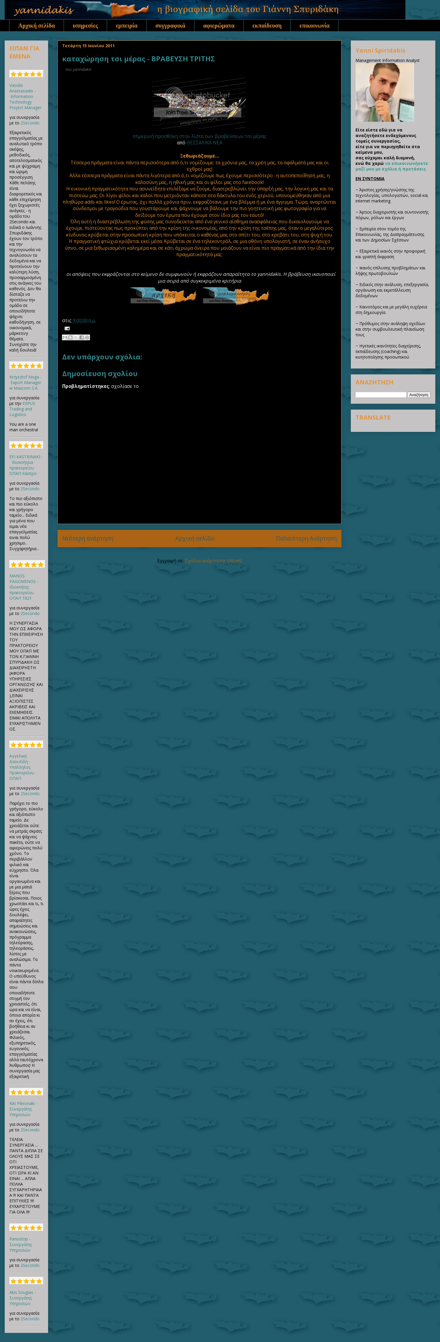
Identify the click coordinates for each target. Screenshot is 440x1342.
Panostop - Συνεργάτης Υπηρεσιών (20, 1244)
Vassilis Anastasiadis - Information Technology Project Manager (25, 96)
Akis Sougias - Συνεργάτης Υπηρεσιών (22, 1297)
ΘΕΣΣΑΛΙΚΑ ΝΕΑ (204, 142)
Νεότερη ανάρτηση (88, 538)
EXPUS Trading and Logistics (22, 408)
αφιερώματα (219, 25)
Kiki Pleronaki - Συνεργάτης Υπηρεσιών (23, 1109)
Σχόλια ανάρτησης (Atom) (213, 560)
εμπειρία (127, 25)
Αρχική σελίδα (36, 25)
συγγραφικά (170, 25)
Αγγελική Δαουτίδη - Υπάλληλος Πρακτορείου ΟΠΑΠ (21, 767)
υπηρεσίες (85, 25)
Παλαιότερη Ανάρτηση (306, 538)
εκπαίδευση (267, 25)
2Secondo (30, 123)
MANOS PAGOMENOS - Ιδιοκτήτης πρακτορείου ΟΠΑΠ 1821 (23, 587)
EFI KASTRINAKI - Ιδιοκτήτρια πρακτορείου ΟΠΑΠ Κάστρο (26, 465)
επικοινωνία (314, 25)
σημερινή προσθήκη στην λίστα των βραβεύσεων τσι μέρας (199, 136)
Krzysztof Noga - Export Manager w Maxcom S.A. (25, 382)
